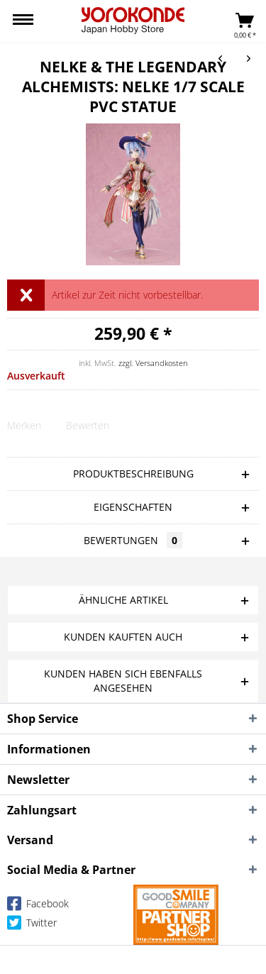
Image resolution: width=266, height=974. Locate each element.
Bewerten (87, 425)
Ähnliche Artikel (123, 600)
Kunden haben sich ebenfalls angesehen (123, 680)
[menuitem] (23, 21)
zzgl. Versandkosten (153, 363)
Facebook (38, 906)
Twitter (32, 925)
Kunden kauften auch (123, 636)
